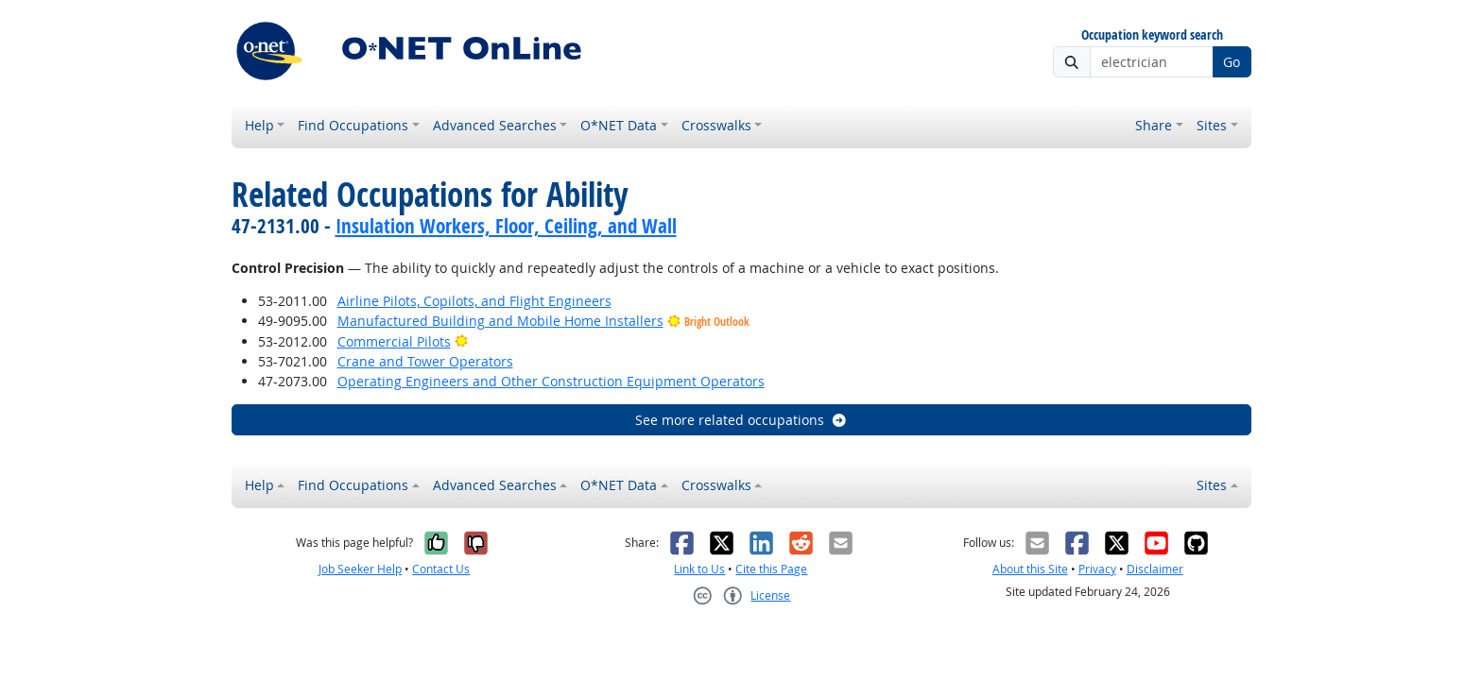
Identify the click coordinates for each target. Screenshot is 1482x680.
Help (259, 125)
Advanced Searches (495, 125)
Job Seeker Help (360, 569)
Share (1153, 125)
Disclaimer (1155, 569)
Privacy (1097, 569)
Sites (1212, 125)
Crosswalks (716, 125)
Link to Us (699, 569)
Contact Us (441, 569)
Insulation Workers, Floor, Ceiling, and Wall (506, 225)
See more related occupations (741, 420)
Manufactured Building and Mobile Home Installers (500, 321)
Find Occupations (353, 125)
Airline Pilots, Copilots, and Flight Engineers (474, 301)
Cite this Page (771, 569)
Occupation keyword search (1152, 35)
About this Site (1030, 569)
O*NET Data (618, 125)
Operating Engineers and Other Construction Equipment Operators (551, 381)
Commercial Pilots (394, 341)
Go (1231, 62)
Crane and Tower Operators (425, 361)
